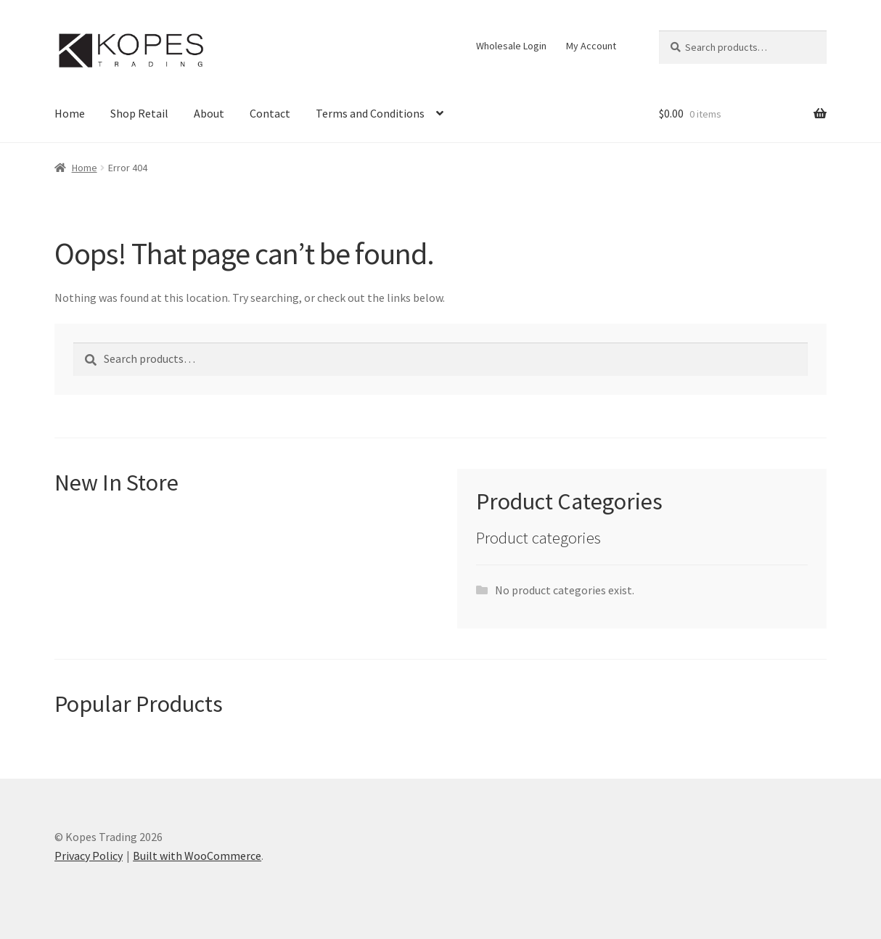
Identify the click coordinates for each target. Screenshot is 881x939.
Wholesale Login (511, 45)
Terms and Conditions (370, 113)
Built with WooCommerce (197, 855)
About (209, 113)
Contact (270, 113)
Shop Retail (139, 113)
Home (69, 113)
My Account (591, 45)
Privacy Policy (88, 855)
